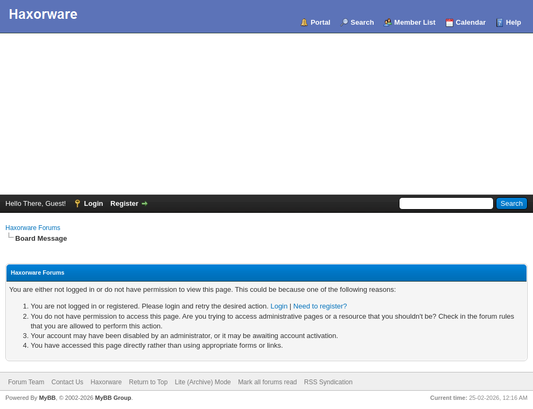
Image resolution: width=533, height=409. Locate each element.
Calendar (471, 22)
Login (93, 203)
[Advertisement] (266, 114)
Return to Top (148, 382)
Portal (321, 22)
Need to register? (320, 306)
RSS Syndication (328, 382)
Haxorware (106, 382)
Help (513, 22)
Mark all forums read (267, 382)
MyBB (47, 397)
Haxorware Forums (32, 228)
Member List (415, 22)
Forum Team (26, 382)
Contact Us (67, 382)
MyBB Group (113, 397)
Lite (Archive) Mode (203, 382)
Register (124, 203)
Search (362, 22)
